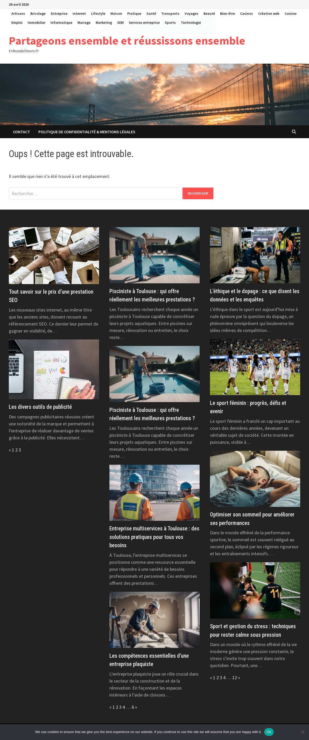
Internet (79, 13)
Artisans (18, 13)
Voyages (191, 13)
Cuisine (291, 13)
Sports (170, 22)
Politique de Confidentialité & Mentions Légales (86, 131)
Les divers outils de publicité (40, 407)
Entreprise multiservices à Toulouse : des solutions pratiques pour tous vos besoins (154, 537)
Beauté (209, 13)
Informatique (61, 22)
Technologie (191, 22)
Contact (21, 131)
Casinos (246, 13)
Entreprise (59, 13)
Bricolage (38, 13)
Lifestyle (98, 13)
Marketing (104, 22)
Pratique (134, 13)
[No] (302, 732)
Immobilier (36, 22)
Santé (151, 13)
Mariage (84, 22)
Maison (116, 13)
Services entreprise (144, 22)
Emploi (17, 22)
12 (234, 677)
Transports (170, 13)
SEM (120, 22)
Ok (269, 732)
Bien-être (227, 13)
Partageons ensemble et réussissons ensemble (127, 40)
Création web (268, 13)
